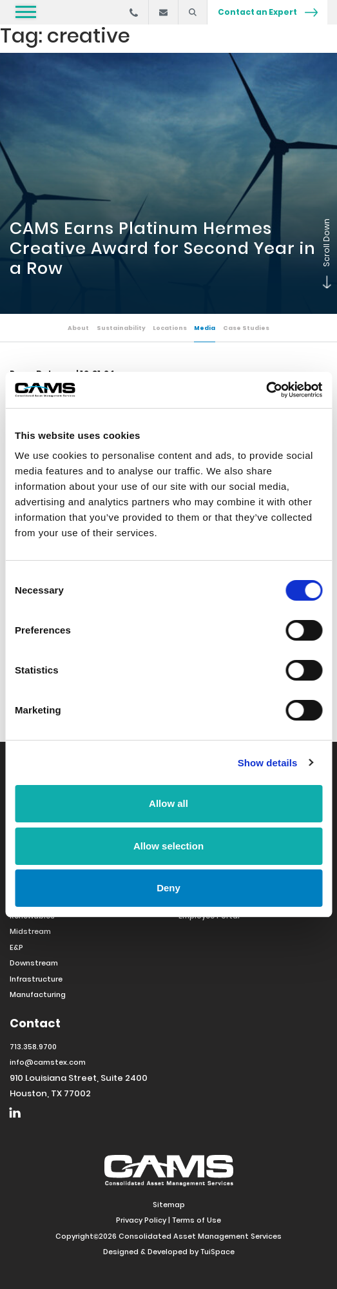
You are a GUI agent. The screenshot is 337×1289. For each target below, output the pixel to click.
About (78, 328)
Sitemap (169, 1204)
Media (204, 328)
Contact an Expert (268, 11)
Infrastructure (36, 979)
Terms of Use (196, 1220)
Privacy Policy (141, 1220)
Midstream (30, 931)
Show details (268, 762)
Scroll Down (324, 285)
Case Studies (246, 328)
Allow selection (168, 845)
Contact (35, 1023)
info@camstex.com (48, 1062)
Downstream (34, 963)
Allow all (168, 803)
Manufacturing (38, 994)
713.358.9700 (33, 1047)
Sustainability (121, 328)
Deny (168, 887)
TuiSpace (217, 1251)
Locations (170, 328)
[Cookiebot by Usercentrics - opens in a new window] (265, 390)
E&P (16, 947)
